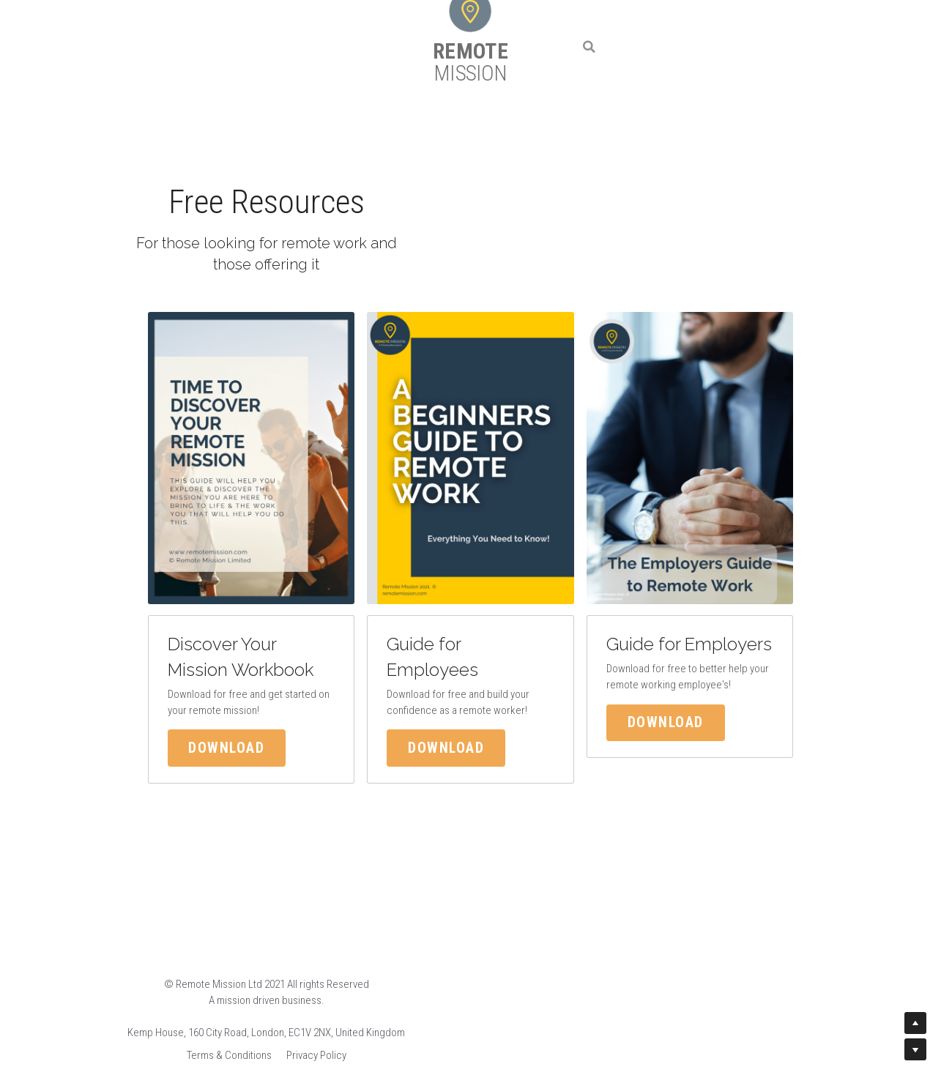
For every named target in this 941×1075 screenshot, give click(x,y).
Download (195, 744)
